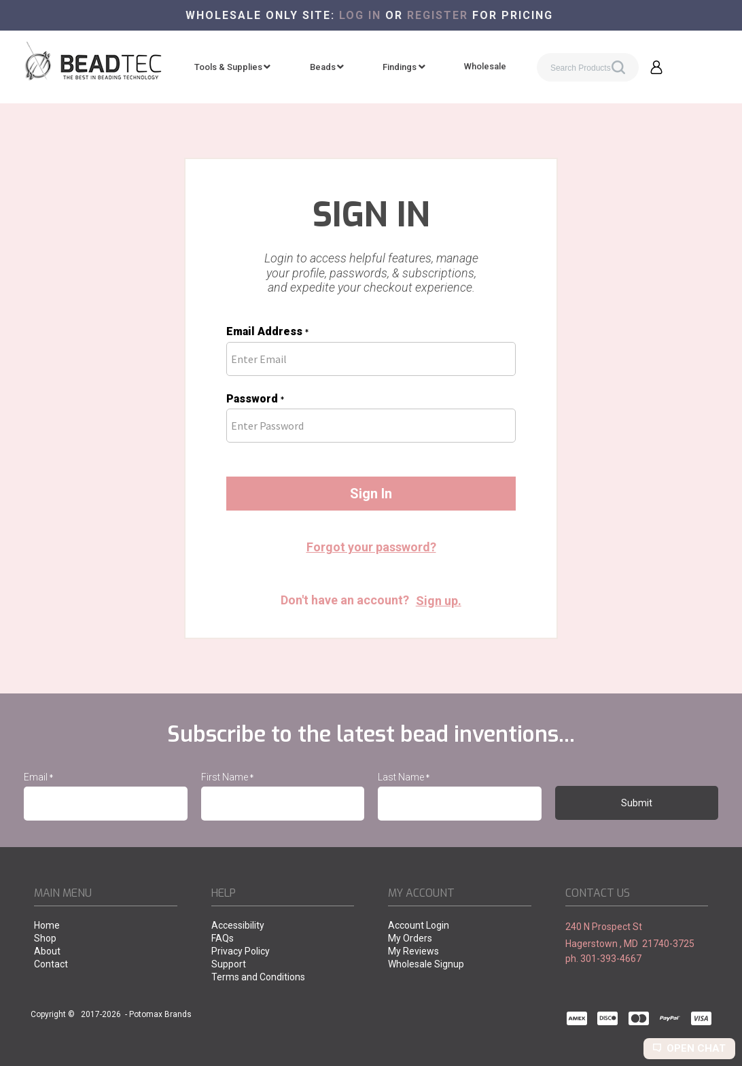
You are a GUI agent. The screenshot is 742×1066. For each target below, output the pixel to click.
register (437, 15)
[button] (656, 67)
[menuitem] (232, 67)
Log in (360, 15)
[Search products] (588, 67)
